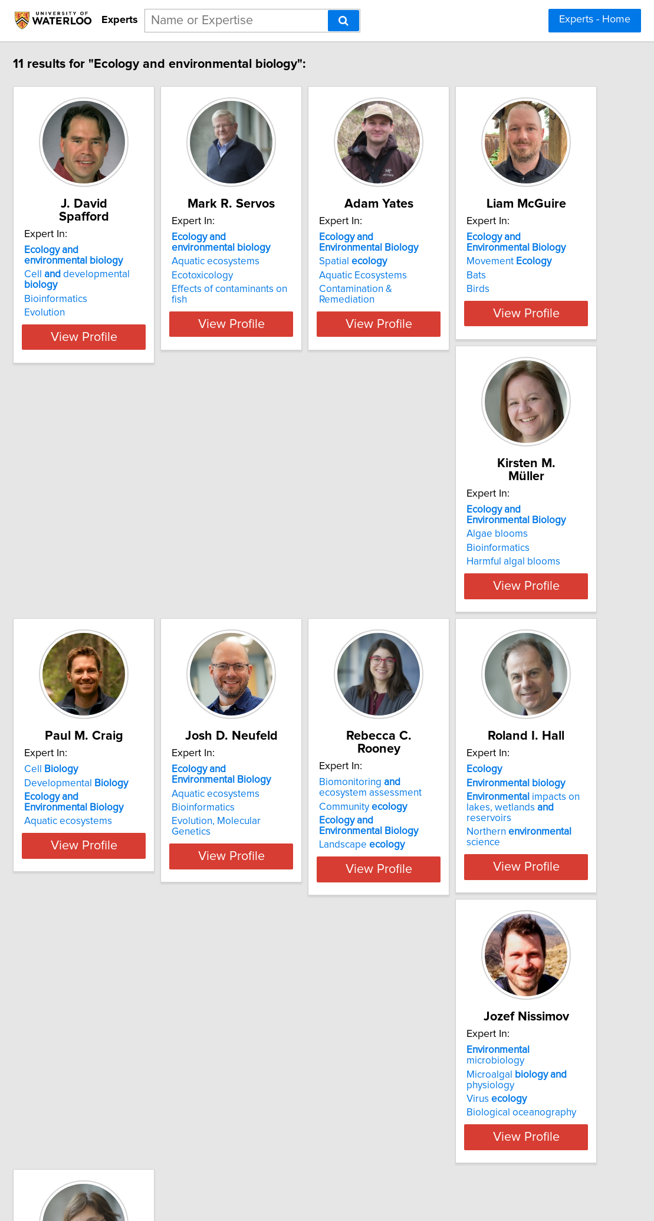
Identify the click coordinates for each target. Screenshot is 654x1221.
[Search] (343, 20)
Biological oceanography (128, 1099)
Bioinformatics (104, 275)
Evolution (93, 289)
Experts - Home (594, 19)
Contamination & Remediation (492, 289)
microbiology (134, 1047)
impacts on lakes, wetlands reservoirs (497, 810)
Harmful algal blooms (297, 559)
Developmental (479, 521)
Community (294, 801)
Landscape (293, 840)
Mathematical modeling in (324, 1075)
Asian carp (273, 1089)
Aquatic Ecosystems (471, 275)
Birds (84, 559)
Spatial (461, 261)
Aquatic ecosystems (294, 261)
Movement (115, 531)
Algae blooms (280, 531)
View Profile (147, 323)
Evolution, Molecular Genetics (138, 829)
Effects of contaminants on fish (316, 289)
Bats (83, 545)
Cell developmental (143, 261)
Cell (454, 507)
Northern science (497, 829)
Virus (103, 1086)
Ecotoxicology (280, 275)
